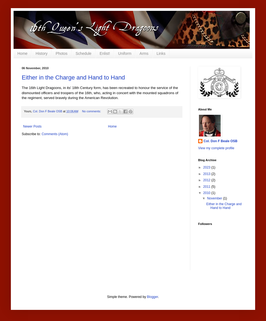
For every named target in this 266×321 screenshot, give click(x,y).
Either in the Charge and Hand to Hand (73, 77)
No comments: (92, 111)
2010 (207, 193)
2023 (207, 167)
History (41, 53)
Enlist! (105, 53)
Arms (144, 53)
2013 (207, 174)
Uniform (124, 53)
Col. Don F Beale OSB (220, 141)
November (215, 198)
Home (22, 53)
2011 (207, 187)
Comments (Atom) (55, 134)
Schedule (83, 53)
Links (161, 53)
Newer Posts (32, 126)
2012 (207, 180)
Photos (62, 53)
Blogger (152, 297)
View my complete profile (216, 148)
